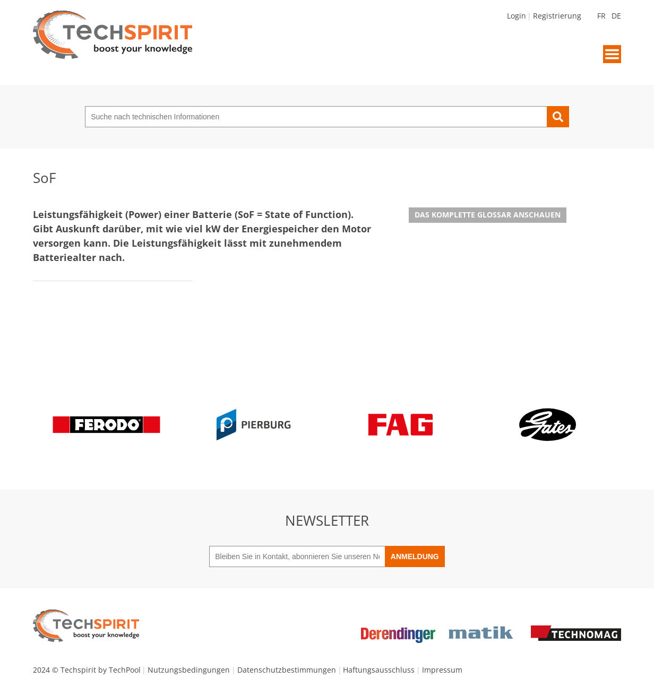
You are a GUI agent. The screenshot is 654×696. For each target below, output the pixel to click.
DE (616, 16)
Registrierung (557, 16)
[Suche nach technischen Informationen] (316, 116)
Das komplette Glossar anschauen (488, 215)
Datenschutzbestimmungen (286, 670)
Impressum (442, 670)
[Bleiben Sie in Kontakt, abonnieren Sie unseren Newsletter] (297, 556)
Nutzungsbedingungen (189, 670)
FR (601, 16)
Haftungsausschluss (379, 670)
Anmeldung (415, 556)
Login (516, 16)
